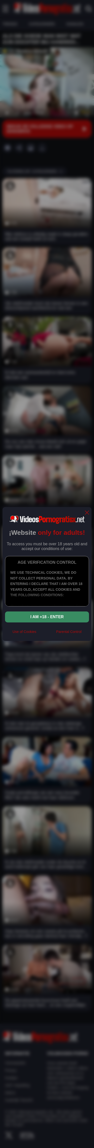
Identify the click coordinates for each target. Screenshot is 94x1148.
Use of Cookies (24, 632)
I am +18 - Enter (47, 617)
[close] (87, 513)
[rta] (46, 634)
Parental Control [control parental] (68, 632)
